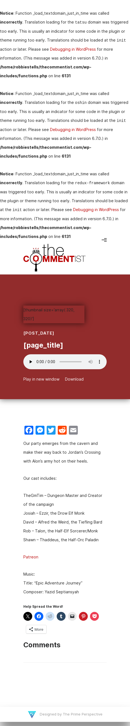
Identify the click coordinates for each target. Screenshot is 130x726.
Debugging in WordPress (73, 49)
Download (74, 379)
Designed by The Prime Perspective (70, 714)
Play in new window (41, 379)
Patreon (30, 557)
